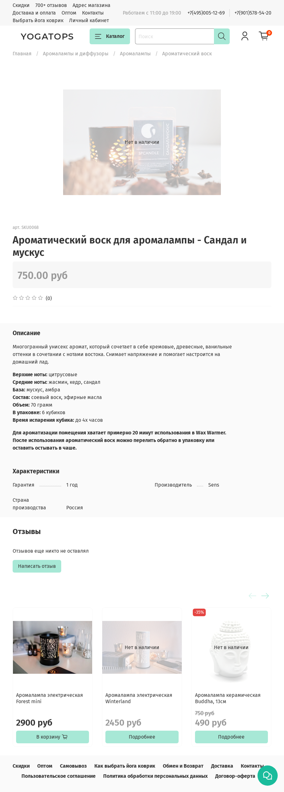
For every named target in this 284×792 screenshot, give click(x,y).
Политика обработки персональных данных (155, 776)
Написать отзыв (37, 566)
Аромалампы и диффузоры (76, 54)
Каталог (110, 36)
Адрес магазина (91, 5)
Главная (22, 54)
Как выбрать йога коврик (124, 766)
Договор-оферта (235, 776)
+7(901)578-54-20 (252, 13)
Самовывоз (73, 766)
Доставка (222, 766)
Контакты (93, 13)
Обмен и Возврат (183, 766)
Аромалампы (135, 54)
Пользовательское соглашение (58, 776)
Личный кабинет (89, 20)
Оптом (69, 13)
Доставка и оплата (34, 13)
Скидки (21, 5)
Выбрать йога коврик (38, 20)
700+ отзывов (51, 5)
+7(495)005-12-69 (206, 13)
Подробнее (142, 737)
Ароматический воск (187, 54)
